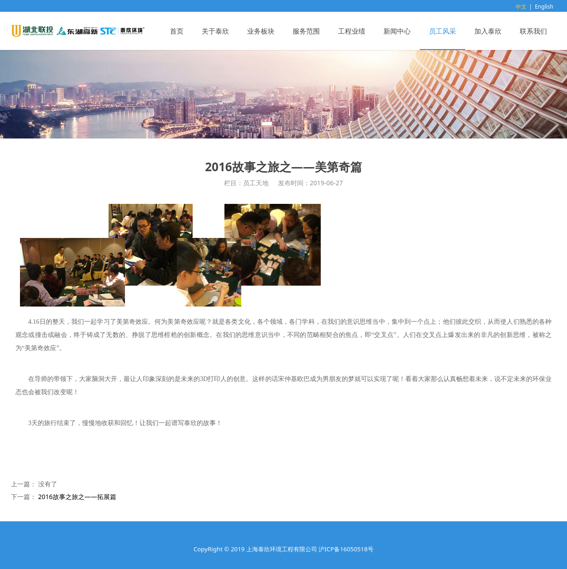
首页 (177, 30)
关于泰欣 (215, 30)
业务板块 (260, 30)
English (544, 6)
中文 (521, 6)
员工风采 (442, 30)
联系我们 (533, 30)
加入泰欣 (488, 30)
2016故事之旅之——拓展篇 (77, 496)
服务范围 (306, 30)
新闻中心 (397, 30)
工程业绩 (351, 30)
